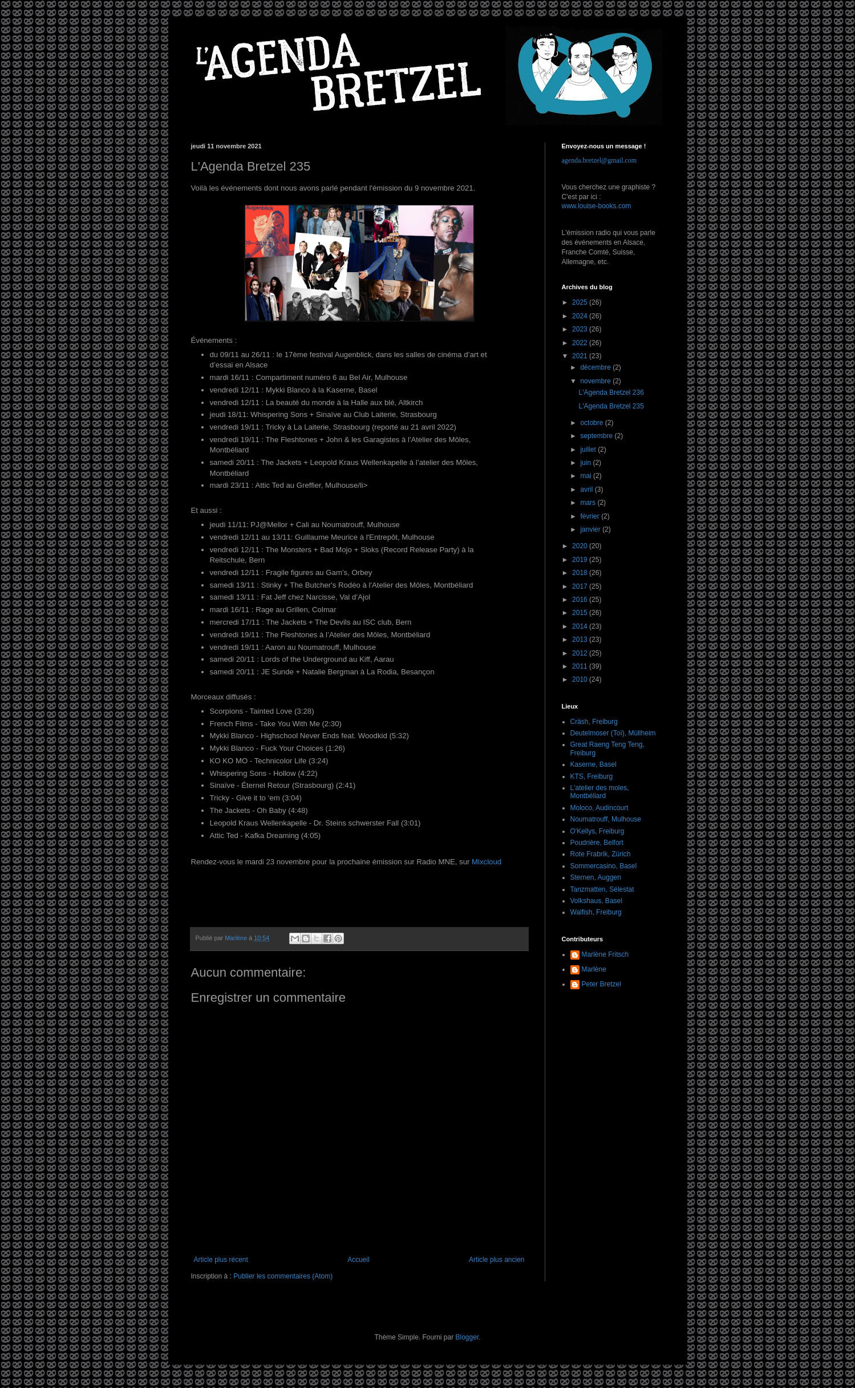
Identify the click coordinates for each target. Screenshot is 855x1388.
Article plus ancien (496, 1260)
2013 (580, 640)
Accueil (358, 1260)
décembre (596, 367)
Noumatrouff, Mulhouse (606, 819)
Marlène (594, 969)
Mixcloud (486, 861)
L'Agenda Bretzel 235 (610, 406)
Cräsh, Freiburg (594, 722)
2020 (580, 546)
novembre (596, 381)
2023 (580, 329)
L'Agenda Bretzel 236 (610, 392)
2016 (580, 600)
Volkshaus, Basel (596, 901)
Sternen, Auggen (595, 877)
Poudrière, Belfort (596, 843)
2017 (580, 586)
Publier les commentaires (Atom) (283, 1276)
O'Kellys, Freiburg (597, 831)
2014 (580, 626)
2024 (580, 316)
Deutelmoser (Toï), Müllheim (613, 733)
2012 (580, 653)
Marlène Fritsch (605, 954)
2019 (580, 560)
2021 (580, 356)
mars (588, 503)
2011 (580, 666)
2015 (580, 613)
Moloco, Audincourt (599, 808)
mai (586, 476)
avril (587, 489)
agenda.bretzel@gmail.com (599, 160)
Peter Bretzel (601, 984)
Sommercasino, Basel (603, 866)
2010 (580, 679)
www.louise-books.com (596, 206)
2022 (580, 343)
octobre (592, 423)
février (590, 516)
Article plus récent (221, 1260)
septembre (597, 436)
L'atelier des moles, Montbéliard (599, 792)
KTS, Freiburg (591, 776)
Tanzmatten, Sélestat (602, 889)
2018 (580, 573)
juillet (589, 450)
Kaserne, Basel (593, 764)
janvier (591, 529)
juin (586, 463)
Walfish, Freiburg (596, 912)
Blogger (467, 1337)
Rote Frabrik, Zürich (600, 854)
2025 (580, 302)
